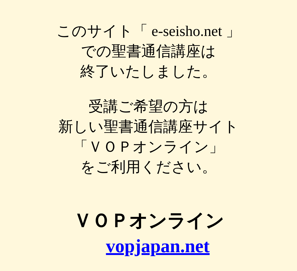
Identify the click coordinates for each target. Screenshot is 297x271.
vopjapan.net (158, 246)
